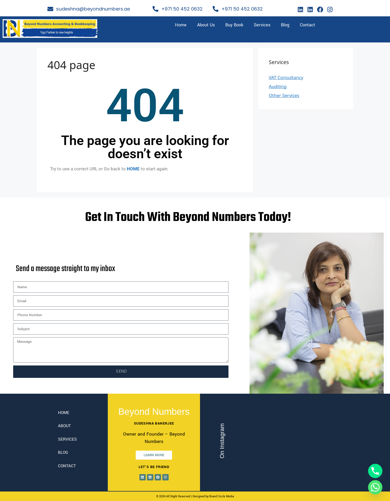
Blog (285, 25)
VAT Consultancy (286, 77)
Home (181, 25)
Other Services (284, 95)
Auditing (278, 86)
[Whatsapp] (375, 487)
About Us (206, 25)
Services (262, 25)
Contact (307, 25)
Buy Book (234, 25)
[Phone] (375, 471)
